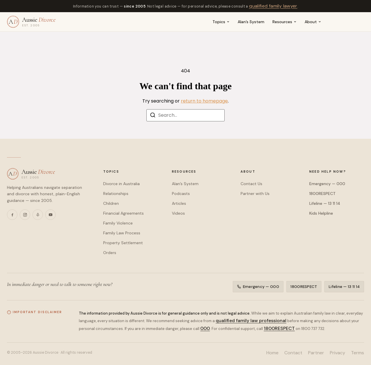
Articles (179, 203)
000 (205, 328)
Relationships (115, 193)
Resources (284, 21)
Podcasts (181, 193)
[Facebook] (12, 214)
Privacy (337, 353)
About (313, 21)
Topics (221, 21)
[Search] (152, 116)
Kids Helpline (321, 213)
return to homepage (204, 101)
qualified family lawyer (273, 6)
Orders (109, 252)
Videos (178, 213)
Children (111, 203)
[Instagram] (25, 214)
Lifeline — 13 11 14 (324, 203)
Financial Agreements (123, 213)
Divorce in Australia (121, 183)
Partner (316, 353)
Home (272, 353)
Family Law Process (121, 233)
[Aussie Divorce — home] (31, 22)
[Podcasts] (37, 214)
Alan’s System (251, 21)
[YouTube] (50, 214)
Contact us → (345, 21)
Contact (293, 353)
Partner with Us (255, 193)
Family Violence (118, 223)
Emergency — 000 (327, 183)
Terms (357, 353)
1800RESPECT (322, 193)
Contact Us (251, 183)
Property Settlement (123, 242)
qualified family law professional (251, 320)
